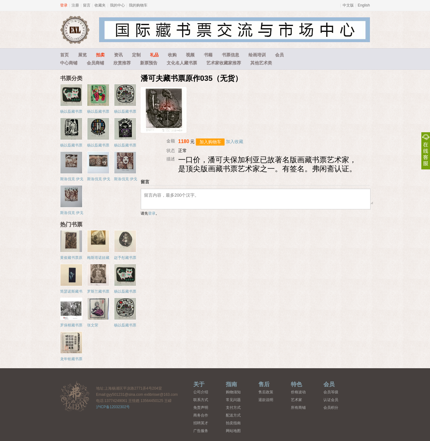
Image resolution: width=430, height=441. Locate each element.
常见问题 (233, 400)
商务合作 (200, 415)
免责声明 (200, 407)
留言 (86, 5)
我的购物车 (138, 5)
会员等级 (330, 392)
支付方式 (233, 407)
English (364, 5)
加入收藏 (234, 141)
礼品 (154, 54)
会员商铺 (95, 62)
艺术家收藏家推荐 (223, 62)
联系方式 (200, 400)
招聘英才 (200, 423)
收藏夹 (100, 5)
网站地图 (233, 431)
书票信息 (230, 54)
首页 (64, 54)
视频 (190, 54)
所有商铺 (298, 407)
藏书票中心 (75, 396)
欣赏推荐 (122, 62)
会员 (279, 54)
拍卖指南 (233, 423)
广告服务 (200, 431)
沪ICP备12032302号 (113, 407)
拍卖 (100, 54)
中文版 (348, 5)
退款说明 (265, 400)
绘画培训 (257, 54)
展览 (82, 54)
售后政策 (265, 392)
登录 (64, 5)
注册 (75, 5)
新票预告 (148, 62)
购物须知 (233, 392)
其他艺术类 (261, 62)
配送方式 (233, 415)
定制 (136, 54)
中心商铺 (68, 62)
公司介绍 (200, 392)
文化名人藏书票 (182, 62)
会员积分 (330, 407)
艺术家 (296, 400)
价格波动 (298, 392)
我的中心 (117, 5)
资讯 (118, 54)
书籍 (208, 54)
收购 (172, 54)
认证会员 (330, 400)
